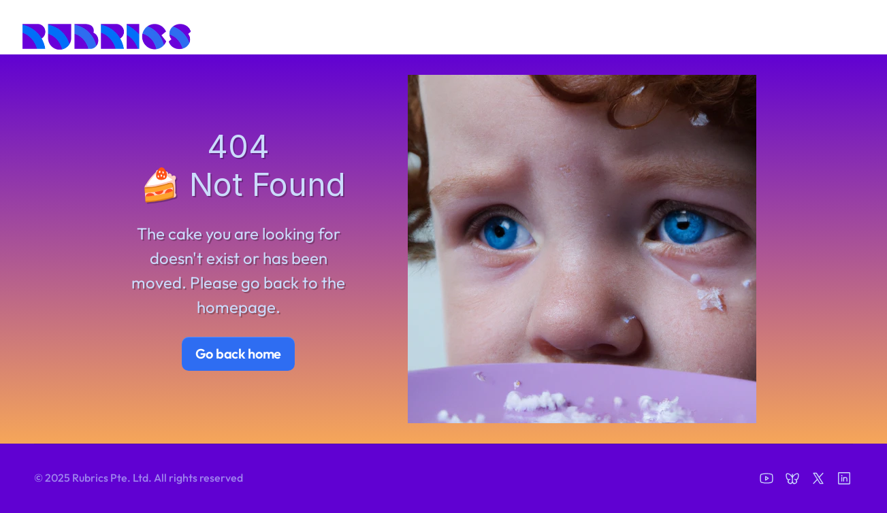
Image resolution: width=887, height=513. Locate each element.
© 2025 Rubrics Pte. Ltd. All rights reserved (138, 477)
